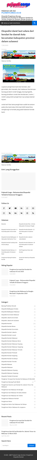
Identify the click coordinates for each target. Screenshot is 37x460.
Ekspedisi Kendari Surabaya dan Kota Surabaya (9, 243)
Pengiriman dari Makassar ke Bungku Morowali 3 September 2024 (21, 292)
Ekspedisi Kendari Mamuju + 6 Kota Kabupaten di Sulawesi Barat (8, 252)
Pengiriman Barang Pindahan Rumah (8, 258)
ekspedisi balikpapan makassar (18, 312)
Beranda (3, 224)
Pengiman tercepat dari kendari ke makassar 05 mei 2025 (21, 270)
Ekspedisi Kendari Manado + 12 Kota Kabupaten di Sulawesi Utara (26, 231)
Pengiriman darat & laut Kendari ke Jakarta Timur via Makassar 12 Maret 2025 (18, 432)
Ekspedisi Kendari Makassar (18, 338)
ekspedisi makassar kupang (18, 370)
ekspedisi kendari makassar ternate (18, 350)
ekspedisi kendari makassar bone (18, 341)
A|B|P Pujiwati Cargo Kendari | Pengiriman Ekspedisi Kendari (21, 456)
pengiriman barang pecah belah (17, 382)
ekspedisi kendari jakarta (18, 332)
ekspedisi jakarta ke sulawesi (18, 321)
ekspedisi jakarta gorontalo (18, 318)
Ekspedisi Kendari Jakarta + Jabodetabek (26, 238)
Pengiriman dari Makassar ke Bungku (18, 390)
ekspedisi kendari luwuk (18, 335)
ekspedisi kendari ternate (18, 362)
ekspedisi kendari (18, 324)
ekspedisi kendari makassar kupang (18, 344)
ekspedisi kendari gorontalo (18, 329)
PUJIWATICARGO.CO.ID (11, 13)
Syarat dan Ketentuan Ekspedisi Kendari (27, 258)
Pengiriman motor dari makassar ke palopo (18, 404)
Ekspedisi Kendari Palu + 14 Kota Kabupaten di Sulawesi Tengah (27, 225)
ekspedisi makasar (18, 364)
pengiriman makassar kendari (18, 399)
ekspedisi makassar (18, 367)
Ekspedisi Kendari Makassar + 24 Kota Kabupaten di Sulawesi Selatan (27, 244)
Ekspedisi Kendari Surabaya (18, 359)
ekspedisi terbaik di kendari (18, 376)
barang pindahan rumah (18, 306)
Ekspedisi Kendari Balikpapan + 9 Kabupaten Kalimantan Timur (9, 238)
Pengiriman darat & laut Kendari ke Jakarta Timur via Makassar (18, 386)
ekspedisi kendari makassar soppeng (18, 347)
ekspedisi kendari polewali (18, 353)
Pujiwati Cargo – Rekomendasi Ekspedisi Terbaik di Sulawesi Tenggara (15, 193)
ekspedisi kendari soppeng (18, 356)
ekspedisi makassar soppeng (18, 373)
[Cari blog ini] (14, 445)
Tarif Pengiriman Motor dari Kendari (26, 251)
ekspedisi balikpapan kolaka (18, 309)
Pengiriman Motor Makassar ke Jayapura (18, 407)
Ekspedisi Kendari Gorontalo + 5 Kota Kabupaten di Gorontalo (9, 230)
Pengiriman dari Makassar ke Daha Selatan (18, 393)
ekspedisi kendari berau (18, 326)
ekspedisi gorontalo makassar (18, 315)
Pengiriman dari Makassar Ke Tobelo (18, 396)
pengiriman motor (18, 402)
